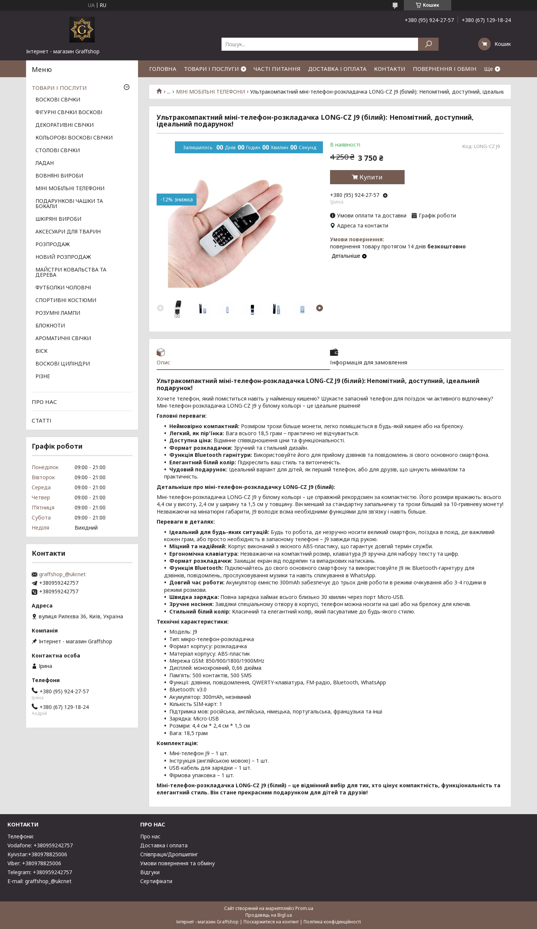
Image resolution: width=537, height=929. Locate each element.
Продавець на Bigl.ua (268, 915)
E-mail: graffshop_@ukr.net (39, 881)
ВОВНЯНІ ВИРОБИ (59, 176)
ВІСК (41, 351)
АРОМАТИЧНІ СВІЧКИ (63, 339)
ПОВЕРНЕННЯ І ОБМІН (445, 68)
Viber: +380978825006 (34, 863)
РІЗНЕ (42, 377)
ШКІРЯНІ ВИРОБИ (58, 219)
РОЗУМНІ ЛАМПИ (57, 313)
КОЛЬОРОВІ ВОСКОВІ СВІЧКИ (74, 138)
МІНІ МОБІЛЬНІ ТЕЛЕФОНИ (210, 91)
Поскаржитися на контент (271, 922)
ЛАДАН (44, 163)
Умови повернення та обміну (177, 863)
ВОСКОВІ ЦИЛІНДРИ (62, 364)
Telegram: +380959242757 (39, 872)
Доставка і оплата (164, 845)
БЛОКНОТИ (50, 326)
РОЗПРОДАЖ (52, 245)
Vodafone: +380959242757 (40, 845)
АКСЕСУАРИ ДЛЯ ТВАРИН (68, 232)
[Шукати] (428, 44)
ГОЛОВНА (162, 68)
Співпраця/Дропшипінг (169, 854)
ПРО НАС (44, 401)
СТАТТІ (41, 420)
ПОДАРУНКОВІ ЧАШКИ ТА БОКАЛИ (69, 204)
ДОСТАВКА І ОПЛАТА (337, 68)
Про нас (150, 836)
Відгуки (150, 872)
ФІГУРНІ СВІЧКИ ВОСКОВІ (68, 113)
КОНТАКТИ (389, 68)
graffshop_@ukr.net (62, 574)
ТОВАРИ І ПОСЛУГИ (211, 68)
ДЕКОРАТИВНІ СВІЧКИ (64, 125)
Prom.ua (304, 908)
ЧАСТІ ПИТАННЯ (277, 68)
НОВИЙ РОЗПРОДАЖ (63, 257)
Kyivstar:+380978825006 (37, 854)
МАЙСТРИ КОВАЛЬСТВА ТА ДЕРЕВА (70, 272)
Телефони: (20, 836)
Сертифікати (156, 881)
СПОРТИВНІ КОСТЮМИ (65, 301)
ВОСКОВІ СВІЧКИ (57, 100)
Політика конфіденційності (332, 922)
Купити (371, 177)
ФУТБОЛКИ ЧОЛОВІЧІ (63, 288)
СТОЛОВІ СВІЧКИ (57, 151)
